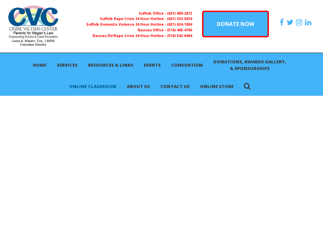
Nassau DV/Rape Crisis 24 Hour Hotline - (130, 35)
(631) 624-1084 (179, 24)
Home (39, 65)
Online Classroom (93, 86)
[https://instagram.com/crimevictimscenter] (300, 22)
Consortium (187, 65)
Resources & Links (110, 65)
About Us (138, 86)
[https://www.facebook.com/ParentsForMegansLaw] (283, 22)
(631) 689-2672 (179, 13)
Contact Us (175, 86)
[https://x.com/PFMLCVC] (291, 22)
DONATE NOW (235, 24)
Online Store (216, 86)
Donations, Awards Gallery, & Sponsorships (249, 65)
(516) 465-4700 (179, 30)
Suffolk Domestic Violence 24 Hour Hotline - (126, 24)
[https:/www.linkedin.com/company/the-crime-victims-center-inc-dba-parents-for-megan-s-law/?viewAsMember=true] (309, 22)
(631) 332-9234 (179, 18)
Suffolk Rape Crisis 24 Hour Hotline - (133, 18)
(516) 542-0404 (179, 35)
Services (67, 65)
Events (152, 65)
